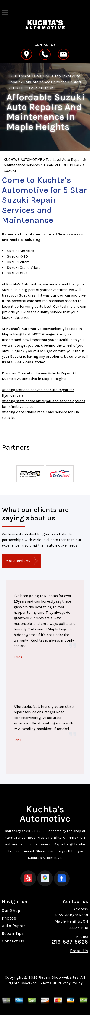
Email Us (79, 951)
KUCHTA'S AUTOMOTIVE (29, 75)
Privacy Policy (70, 983)
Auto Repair (13, 925)
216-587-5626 (22, 362)
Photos (9, 918)
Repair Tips (13, 933)
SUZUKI (48, 87)
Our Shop (11, 910)
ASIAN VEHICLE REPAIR (63, 165)
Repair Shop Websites (58, 977)
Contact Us (13, 941)
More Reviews (21, 561)
